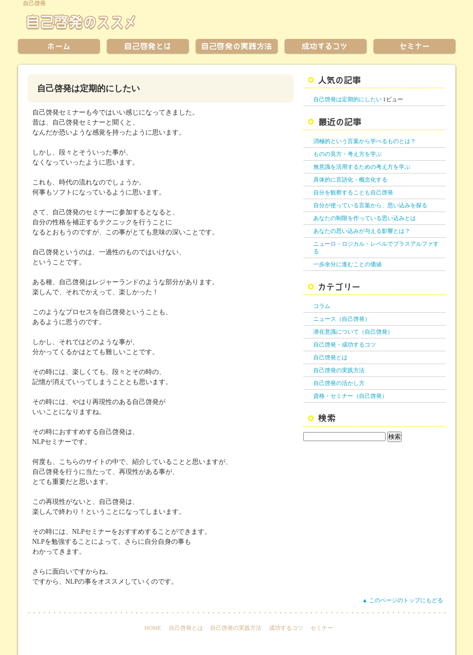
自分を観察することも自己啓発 (353, 192)
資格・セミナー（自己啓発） (350, 396)
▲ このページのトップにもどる (403, 600)
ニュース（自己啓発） (341, 319)
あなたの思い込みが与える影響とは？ (361, 231)
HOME (153, 628)
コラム (321, 306)
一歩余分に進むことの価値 (347, 264)
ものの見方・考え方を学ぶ (347, 154)
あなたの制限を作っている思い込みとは (364, 218)
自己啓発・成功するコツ (344, 344)
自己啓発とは (330, 357)
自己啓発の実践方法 (339, 370)
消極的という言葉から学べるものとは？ (364, 141)
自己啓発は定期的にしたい (347, 99)
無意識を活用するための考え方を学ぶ (361, 167)
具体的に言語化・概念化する (350, 179)
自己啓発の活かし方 (339, 383)
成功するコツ (286, 628)
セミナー (321, 628)
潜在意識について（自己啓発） (353, 331)
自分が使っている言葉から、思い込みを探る (370, 205)
